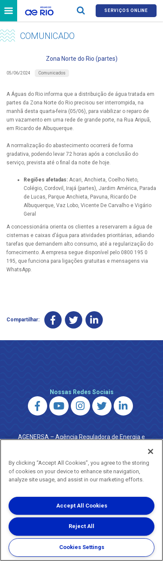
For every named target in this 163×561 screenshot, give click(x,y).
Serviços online (126, 10)
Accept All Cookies (81, 505)
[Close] (150, 451)
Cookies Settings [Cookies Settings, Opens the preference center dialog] (81, 547)
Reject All (81, 526)
